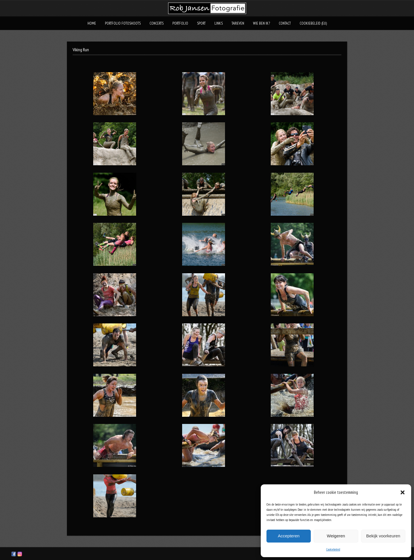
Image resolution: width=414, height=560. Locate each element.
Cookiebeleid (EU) (313, 23)
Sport (201, 23)
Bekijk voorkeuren (383, 535)
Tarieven (238, 23)
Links (218, 23)
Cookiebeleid (333, 549)
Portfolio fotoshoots (123, 23)
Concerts (157, 23)
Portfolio (180, 23)
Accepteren (289, 535)
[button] (402, 492)
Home (91, 23)
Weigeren (336, 535)
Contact (285, 23)
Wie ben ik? (261, 23)
